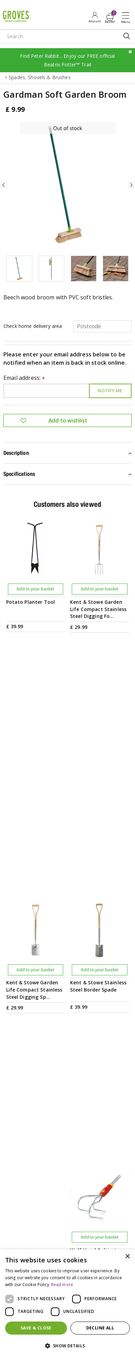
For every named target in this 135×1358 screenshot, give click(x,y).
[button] (67, 1346)
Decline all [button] (100, 1328)
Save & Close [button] (36, 1328)
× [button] (127, 1256)
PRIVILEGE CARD (67, 1073)
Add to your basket (35, 589)
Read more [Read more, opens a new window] (62, 1284)
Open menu (127, 17)
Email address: (24, 378)
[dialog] (67, 1303)
